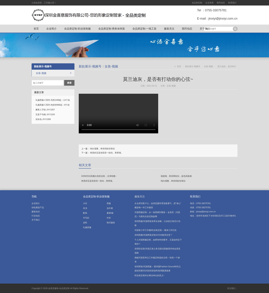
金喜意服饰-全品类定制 (58, 288)
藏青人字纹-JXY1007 (45, 109)
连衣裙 (110, 208)
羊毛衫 (86, 218)
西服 (109, 203)
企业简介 (51, 28)
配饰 (85, 213)
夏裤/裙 (110, 213)
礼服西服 (87, 227)
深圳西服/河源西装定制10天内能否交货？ (153, 235)
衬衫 (109, 218)
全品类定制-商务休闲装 (111, 28)
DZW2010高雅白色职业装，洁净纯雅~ (98, 176)
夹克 (85, 208)
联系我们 (232, 3)
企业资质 (209, 3)
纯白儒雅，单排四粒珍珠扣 (102, 148)
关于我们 (205, 28)
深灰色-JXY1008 (43, 119)
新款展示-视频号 (90, 66)
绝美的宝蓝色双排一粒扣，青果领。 (106, 153)
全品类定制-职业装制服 (77, 28)
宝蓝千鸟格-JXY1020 (45, 114)
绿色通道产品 (38, 207)
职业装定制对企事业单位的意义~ (149, 275)
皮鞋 (85, 222)
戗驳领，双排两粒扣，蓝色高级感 (176, 176)
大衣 (85, 203)
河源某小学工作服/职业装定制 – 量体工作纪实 (155, 230)
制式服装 (111, 222)
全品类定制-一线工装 (144, 28)
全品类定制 (197, 3)
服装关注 (169, 28)
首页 (36, 28)
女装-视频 (111, 66)
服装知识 (36, 211)
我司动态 (221, 3)
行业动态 (36, 216)
